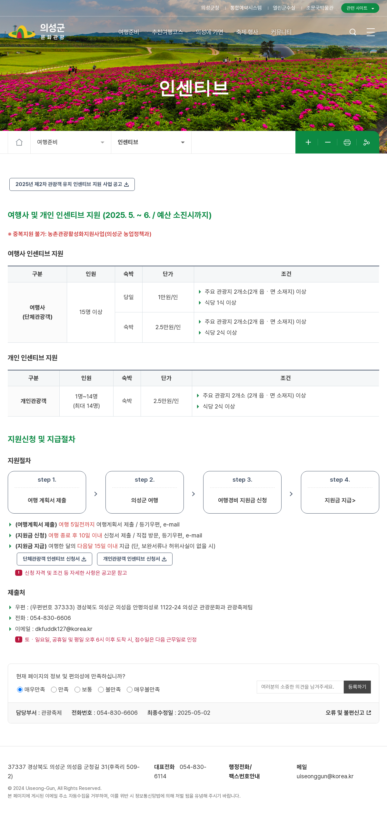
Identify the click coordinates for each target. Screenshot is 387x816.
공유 (366, 142)
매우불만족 (147, 689)
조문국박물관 (319, 8)
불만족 (113, 689)
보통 (87, 689)
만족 (63, 689)
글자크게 (308, 142)
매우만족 (35, 689)
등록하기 (357, 687)
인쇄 (347, 142)
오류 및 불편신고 (345, 712)
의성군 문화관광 (37, 32)
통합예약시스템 (246, 8)
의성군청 (210, 8)
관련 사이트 (357, 8)
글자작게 (327, 142)
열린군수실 (284, 8)
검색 (353, 32)
